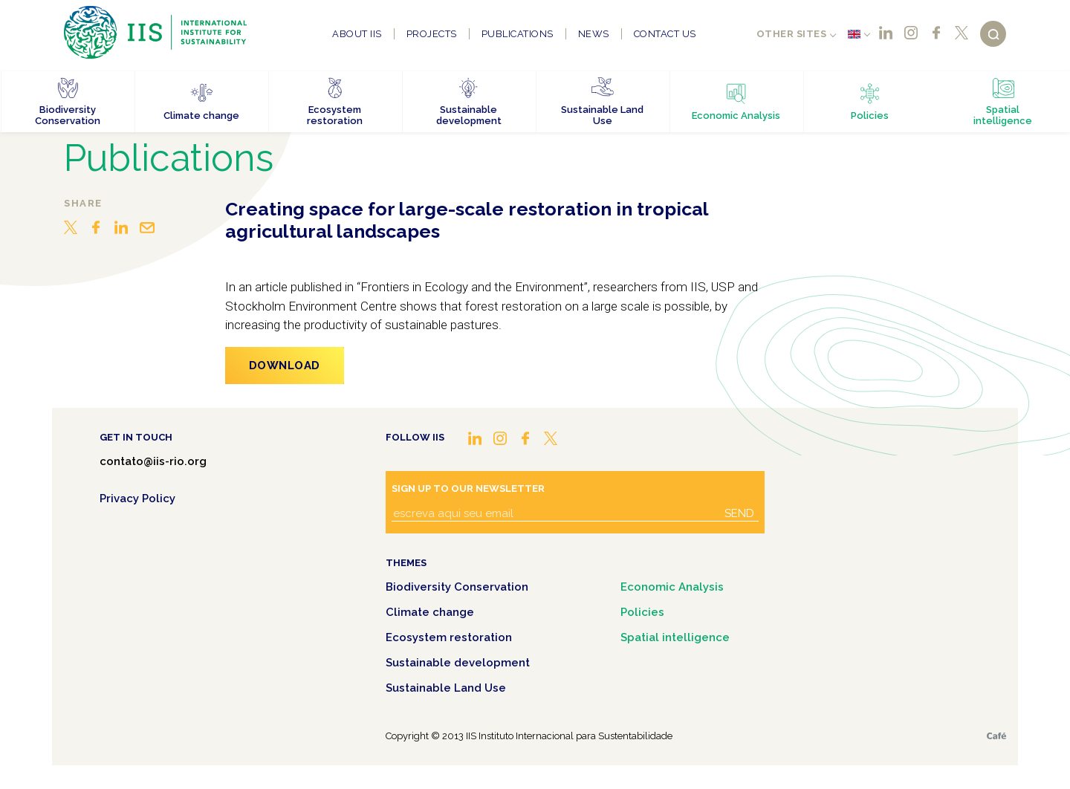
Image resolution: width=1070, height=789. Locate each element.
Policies (642, 612)
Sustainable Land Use (446, 688)
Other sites (791, 33)
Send (739, 513)
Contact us (665, 33)
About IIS (357, 33)
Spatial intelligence (675, 637)
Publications (518, 33)
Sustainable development (458, 662)
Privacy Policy (137, 498)
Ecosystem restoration (449, 637)
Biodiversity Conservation (457, 587)
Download (284, 365)
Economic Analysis (672, 587)
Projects (431, 33)
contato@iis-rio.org (153, 461)
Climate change (430, 612)
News (593, 33)
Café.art (996, 736)
